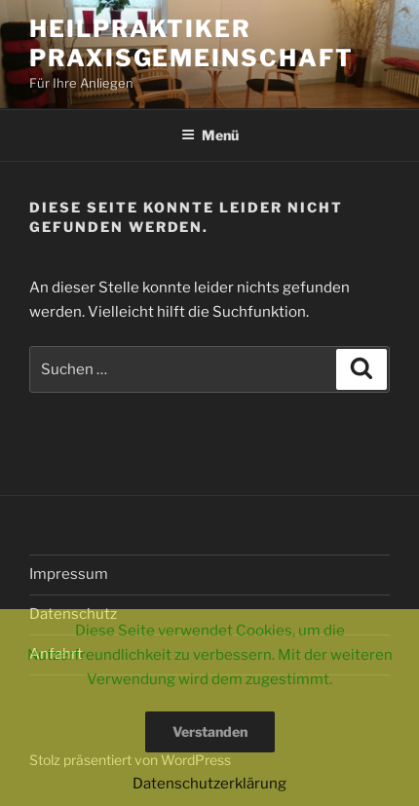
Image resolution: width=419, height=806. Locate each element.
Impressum (68, 574)
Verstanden (210, 731)
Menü (210, 135)
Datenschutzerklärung (209, 783)
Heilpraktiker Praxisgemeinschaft (191, 43)
